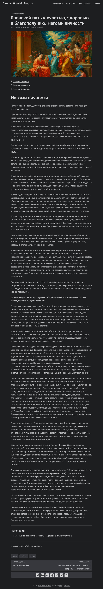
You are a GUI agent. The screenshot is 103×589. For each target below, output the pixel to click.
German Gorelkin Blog (16, 3)
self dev (23, 556)
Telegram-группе (34, 546)
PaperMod (67, 585)
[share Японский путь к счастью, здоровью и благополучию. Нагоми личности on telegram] (61, 575)
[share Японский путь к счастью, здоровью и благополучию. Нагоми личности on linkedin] (42, 575)
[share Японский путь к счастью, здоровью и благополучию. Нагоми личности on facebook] (52, 575)
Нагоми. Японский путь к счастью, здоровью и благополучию (42, 536)
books (14, 556)
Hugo (60, 585)
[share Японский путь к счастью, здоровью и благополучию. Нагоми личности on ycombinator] (66, 575)
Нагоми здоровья (21, 89)
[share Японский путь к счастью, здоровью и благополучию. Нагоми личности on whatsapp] (56, 575)
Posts (21, 14)
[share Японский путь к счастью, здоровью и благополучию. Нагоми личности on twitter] (37, 575)
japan (33, 556)
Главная (14, 14)
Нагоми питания (21, 81)
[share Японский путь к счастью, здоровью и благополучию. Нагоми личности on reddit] (47, 575)
